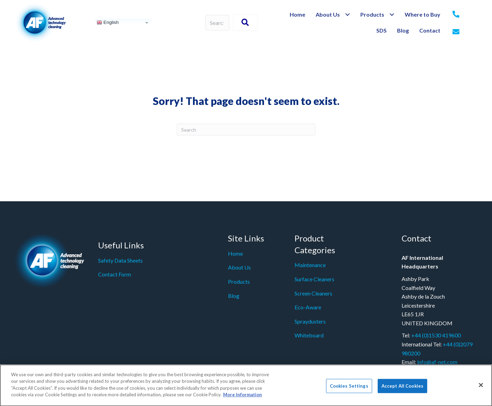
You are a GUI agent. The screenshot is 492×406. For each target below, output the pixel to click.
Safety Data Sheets (120, 260)
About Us (239, 267)
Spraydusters (310, 321)
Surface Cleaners (314, 279)
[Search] (246, 129)
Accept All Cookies (402, 389)
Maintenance (310, 265)
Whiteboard (309, 335)
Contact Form (114, 274)
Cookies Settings (349, 389)
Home (235, 253)
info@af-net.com (437, 362)
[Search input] (217, 22)
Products (239, 281)
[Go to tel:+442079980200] (456, 14)
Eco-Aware (308, 307)
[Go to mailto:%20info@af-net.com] (456, 32)
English (107, 22)
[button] (245, 22)
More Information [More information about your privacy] (242, 398)
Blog (233, 295)
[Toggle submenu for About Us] (347, 15)
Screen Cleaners (313, 293)
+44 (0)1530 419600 (436, 335)
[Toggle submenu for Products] (392, 15)
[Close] (481, 388)
